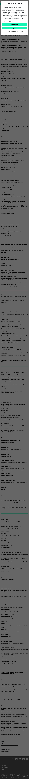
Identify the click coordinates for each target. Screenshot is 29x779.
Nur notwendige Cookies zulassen (14, 28)
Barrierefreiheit (20, 31)
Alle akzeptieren (14, 24)
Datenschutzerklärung (9, 16)
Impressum (8, 31)
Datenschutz (13, 31)
